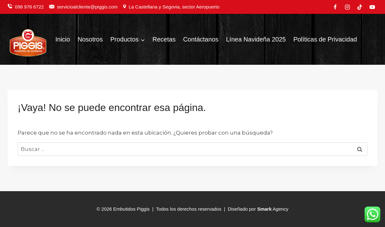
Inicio (62, 39)
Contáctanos (200, 39)
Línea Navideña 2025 (256, 39)
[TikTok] (359, 7)
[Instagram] (347, 7)
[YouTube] (372, 7)
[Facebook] (335, 7)
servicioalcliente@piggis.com (88, 6)
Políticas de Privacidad (325, 39)
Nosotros (90, 39)
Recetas (164, 39)
